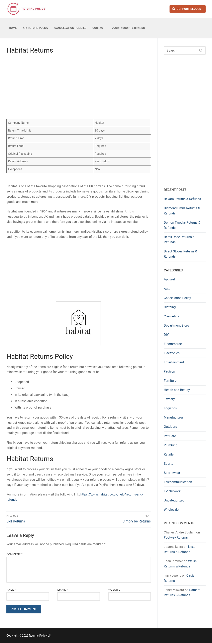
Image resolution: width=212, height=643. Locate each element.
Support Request (187, 8)
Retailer (169, 454)
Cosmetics (171, 316)
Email (62, 589)
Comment (14, 554)
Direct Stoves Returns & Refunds (180, 253)
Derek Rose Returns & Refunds (179, 239)
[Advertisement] (78, 88)
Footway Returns (176, 537)
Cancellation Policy (177, 298)
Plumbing (171, 445)
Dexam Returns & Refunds (182, 199)
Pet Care (170, 436)
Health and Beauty (177, 390)
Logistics (170, 408)
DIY (166, 335)
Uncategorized (174, 500)
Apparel (169, 279)
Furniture (170, 381)
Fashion (169, 371)
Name (11, 589)
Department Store (176, 325)
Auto (167, 289)
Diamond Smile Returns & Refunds (182, 210)
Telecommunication (178, 482)
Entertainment (174, 362)
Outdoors (170, 427)
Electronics (172, 353)
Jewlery (169, 399)
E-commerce (173, 344)
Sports (168, 464)
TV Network (172, 491)
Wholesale (171, 509)
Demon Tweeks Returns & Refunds (182, 225)
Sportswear (172, 473)
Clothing (170, 307)
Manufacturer (173, 417)
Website (114, 589)
